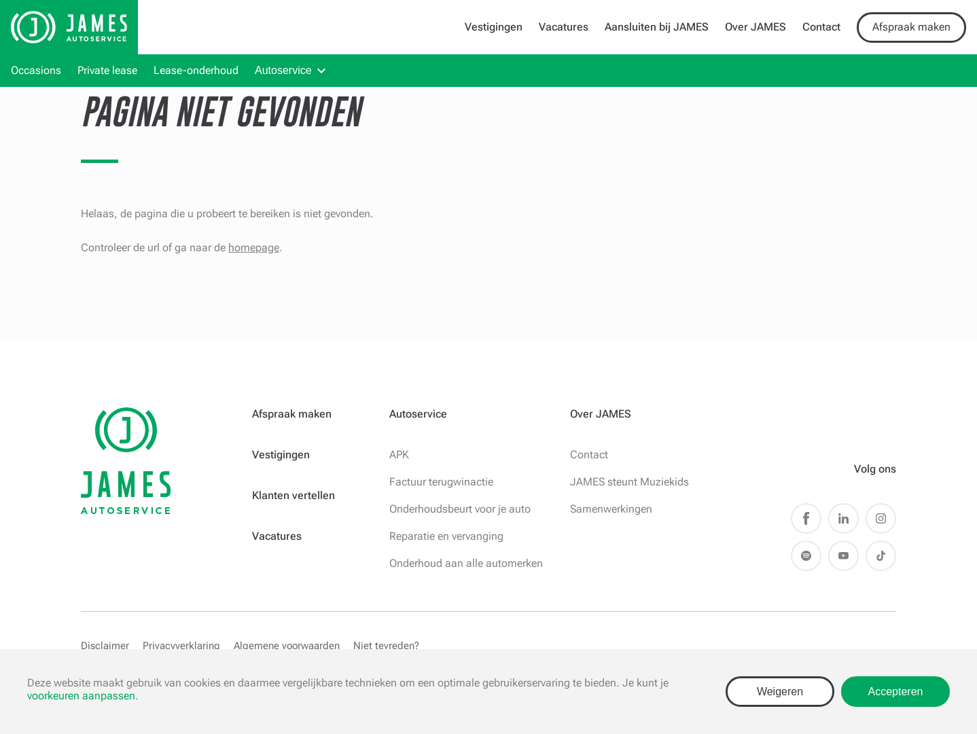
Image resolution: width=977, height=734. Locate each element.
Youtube (843, 555)
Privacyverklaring (181, 646)
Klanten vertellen (293, 495)
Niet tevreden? (386, 646)
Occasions (36, 70)
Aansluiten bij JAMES (657, 26)
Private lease (107, 70)
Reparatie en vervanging (446, 536)
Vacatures (563, 26)
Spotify (806, 555)
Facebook (806, 518)
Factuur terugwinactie (441, 481)
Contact (821, 26)
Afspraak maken (911, 26)
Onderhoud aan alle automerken (466, 563)
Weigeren (780, 691)
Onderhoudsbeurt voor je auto (460, 508)
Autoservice (283, 70)
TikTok (881, 555)
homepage (253, 247)
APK (399, 454)
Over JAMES (755, 26)
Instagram (881, 518)
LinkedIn (843, 518)
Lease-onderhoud (196, 70)
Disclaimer (105, 646)
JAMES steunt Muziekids (629, 481)
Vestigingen (493, 26)
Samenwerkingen (611, 508)
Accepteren (895, 691)
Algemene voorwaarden (287, 646)
